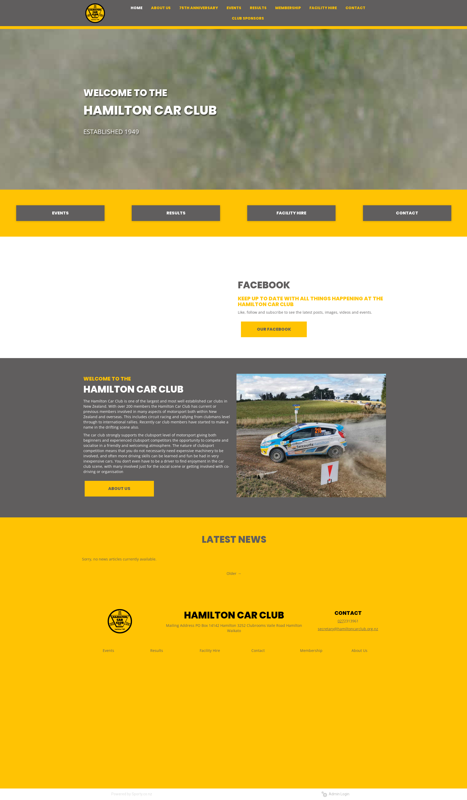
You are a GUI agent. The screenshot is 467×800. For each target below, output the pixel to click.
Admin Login (335, 794)
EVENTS (60, 213)
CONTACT (407, 213)
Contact (258, 650)
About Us (359, 650)
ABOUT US (119, 489)
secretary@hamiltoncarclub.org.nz (348, 628)
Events (108, 650)
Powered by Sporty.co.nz (131, 794)
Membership (311, 650)
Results (156, 650)
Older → (234, 573)
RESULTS (176, 213)
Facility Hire (210, 650)
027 (341, 620)
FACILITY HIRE (291, 213)
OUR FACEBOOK (274, 329)
